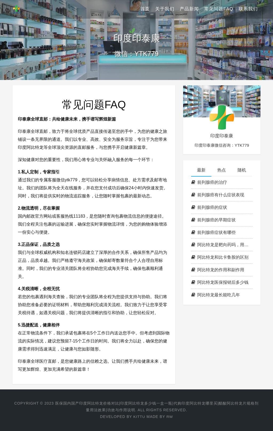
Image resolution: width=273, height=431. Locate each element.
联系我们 (248, 9)
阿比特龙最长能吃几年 (215, 295)
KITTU (139, 416)
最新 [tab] (201, 170)
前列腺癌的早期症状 (213, 220)
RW (169, 416)
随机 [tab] (242, 170)
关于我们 (164, 9)
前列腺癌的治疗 (209, 182)
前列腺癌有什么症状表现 (217, 195)
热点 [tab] (221, 170)
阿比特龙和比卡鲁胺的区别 (219, 257)
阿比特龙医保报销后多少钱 (219, 282)
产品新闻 (189, 9)
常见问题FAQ (218, 9)
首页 (145, 9)
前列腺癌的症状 (209, 207)
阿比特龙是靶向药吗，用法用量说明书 (221, 244)
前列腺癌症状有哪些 (213, 232)
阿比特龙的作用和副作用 (217, 270)
